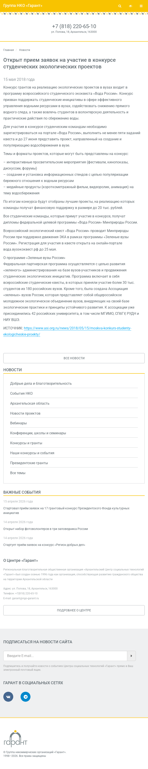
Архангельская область (29, 403)
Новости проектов (25, 413)
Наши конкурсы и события (32, 453)
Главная (8, 50)
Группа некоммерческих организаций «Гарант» (36, 752)
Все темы (17, 473)
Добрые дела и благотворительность (41, 383)
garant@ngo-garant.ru (25, 598)
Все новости (74, 358)
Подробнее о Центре (74, 610)
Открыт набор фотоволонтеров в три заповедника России (45, 529)
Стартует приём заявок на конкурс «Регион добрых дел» (44, 545)
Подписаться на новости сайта (37, 642)
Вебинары (18, 423)
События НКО (21, 393)
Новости (12, 369)
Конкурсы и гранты (26, 443)
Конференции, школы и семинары (38, 433)
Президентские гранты (29, 463)
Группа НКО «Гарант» (22, 5)
